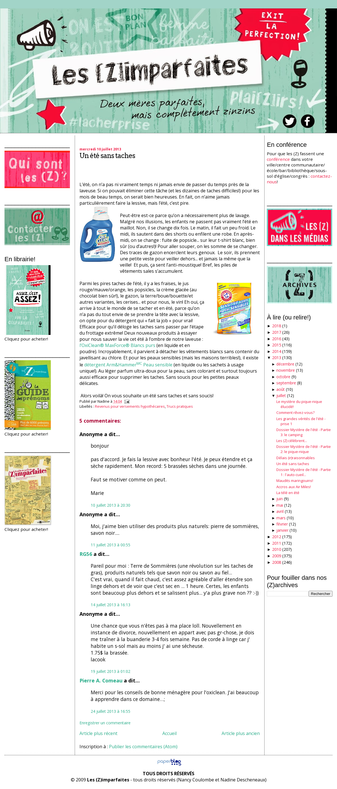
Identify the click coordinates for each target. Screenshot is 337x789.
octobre (283, 376)
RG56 (85, 554)
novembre (285, 370)
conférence (278, 159)
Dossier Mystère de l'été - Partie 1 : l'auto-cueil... (303, 472)
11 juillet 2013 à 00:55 (110, 544)
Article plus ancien (241, 733)
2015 (276, 345)
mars (281, 517)
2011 (276, 543)
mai (279, 505)
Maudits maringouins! (294, 480)
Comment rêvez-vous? (295, 412)
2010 (276, 549)
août (280, 389)
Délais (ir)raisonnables (295, 457)
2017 (276, 332)
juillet (281, 395)
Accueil (169, 733)
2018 (276, 325)
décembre (285, 364)
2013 (276, 357)
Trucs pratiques (180, 406)
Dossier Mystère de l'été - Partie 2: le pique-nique (303, 449)
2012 (276, 536)
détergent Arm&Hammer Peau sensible (128, 365)
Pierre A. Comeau (100, 680)
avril (280, 511)
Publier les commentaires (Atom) (143, 746)
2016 (276, 338)
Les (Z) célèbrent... (291, 440)
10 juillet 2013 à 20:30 (110, 505)
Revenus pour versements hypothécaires (130, 406)
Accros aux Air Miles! (293, 486)
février (282, 524)
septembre (286, 383)
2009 (276, 555)
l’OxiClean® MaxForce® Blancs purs (117, 345)
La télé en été (287, 492)
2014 (276, 351)
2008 (276, 562)
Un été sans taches (107, 156)
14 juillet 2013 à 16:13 (110, 604)
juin (279, 498)
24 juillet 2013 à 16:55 (110, 711)
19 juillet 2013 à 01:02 (110, 671)
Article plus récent (98, 733)
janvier (282, 530)
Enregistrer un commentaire (105, 722)
